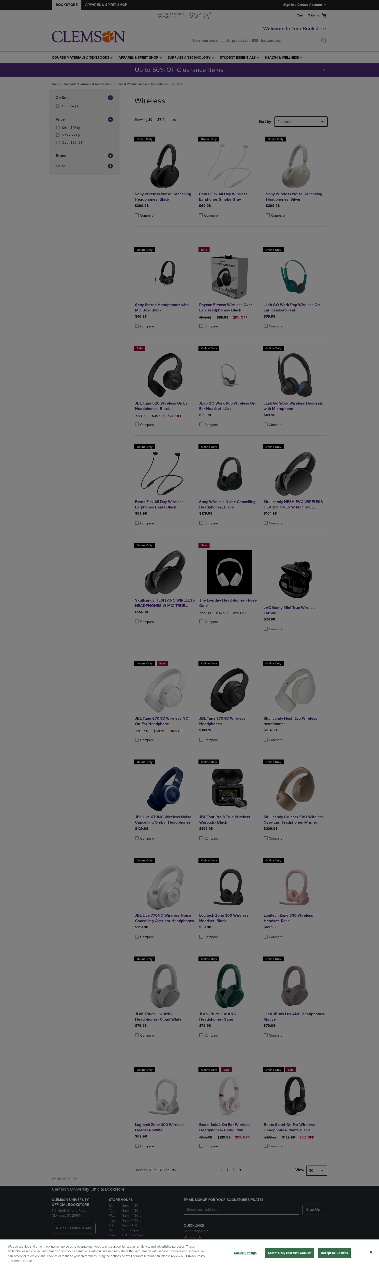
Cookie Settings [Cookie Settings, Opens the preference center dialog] (245, 1253)
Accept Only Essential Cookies (290, 1253)
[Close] (371, 1252)
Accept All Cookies (334, 1253)
